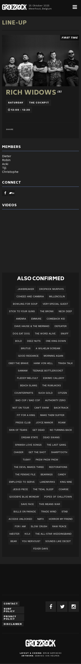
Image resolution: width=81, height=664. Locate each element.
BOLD (18, 341)
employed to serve (22, 481)
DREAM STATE (29, 437)
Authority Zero (55, 400)
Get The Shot (37, 452)
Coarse (63, 489)
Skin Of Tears (18, 430)
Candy (62, 474)
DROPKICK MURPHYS (51, 289)
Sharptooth (59, 452)
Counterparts (23, 392)
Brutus (26, 348)
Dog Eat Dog (21, 333)
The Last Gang (56, 444)
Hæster (14, 533)
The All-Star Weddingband (53, 533)
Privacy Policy (10, 617)
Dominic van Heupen (47, 656)
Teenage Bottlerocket (48, 370)
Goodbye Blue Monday (24, 496)
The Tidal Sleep (43, 489)
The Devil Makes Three (29, 467)
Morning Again (53, 355)
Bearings (47, 474)
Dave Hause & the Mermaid (31, 326)
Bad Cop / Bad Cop (28, 400)
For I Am (20, 526)
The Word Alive (45, 333)
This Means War (49, 504)
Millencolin (57, 296)
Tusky (27, 459)
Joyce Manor (44, 422)
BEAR (13, 541)
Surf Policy (9, 610)
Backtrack (61, 407)
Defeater (61, 326)
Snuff (64, 333)
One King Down (56, 341)
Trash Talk (65, 363)
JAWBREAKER (25, 289)
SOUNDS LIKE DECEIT (58, 541)
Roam (61, 422)
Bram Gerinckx (52, 653)
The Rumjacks (51, 385)
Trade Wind (48, 511)
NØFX (40, 519)
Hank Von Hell (43, 363)
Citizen (62, 392)
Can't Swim (41, 407)
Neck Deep (65, 311)
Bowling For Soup (25, 303)
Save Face (27, 504)
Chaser (18, 452)
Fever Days (40, 548)
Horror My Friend (61, 519)
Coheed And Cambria (30, 296)
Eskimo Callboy (53, 378)
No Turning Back (61, 430)
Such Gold (45, 392)
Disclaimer (13, 624)
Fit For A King (26, 415)
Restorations (58, 467)
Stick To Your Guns (22, 311)
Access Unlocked (20, 519)
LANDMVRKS (47, 481)
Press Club (23, 422)
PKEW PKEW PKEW (47, 459)
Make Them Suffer (52, 415)
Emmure (36, 318)
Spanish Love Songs (28, 444)
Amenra (21, 318)
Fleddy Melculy (27, 378)
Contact (11, 603)
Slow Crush (39, 526)
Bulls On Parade (25, 511)
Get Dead (38, 430)
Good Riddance (28, 355)
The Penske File (25, 474)
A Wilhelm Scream (48, 348)
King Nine (66, 481)
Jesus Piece (20, 489)
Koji (27, 533)
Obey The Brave (18, 363)
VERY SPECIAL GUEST (55, 303)
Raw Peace (59, 526)
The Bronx (47, 311)
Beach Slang (28, 385)
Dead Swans (51, 437)
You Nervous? (31, 541)
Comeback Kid (56, 318)
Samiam (22, 370)
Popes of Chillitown (58, 496)
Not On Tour (21, 407)
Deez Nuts (34, 341)
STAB (65, 511)
